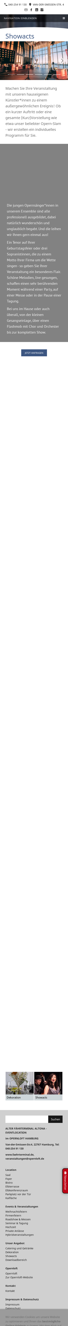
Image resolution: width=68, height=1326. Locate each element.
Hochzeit (10, 1227)
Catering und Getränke (19, 1248)
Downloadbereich (16, 1260)
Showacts (11, 1256)
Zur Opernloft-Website (19, 1277)
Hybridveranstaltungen (19, 1234)
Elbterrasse (12, 1186)
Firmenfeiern (13, 1215)
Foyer (8, 1179)
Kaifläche (11, 1198)
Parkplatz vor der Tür (18, 1194)
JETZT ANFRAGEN (34, 352)
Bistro (9, 1182)
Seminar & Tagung (16, 1223)
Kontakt (10, 1291)
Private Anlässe (14, 1231)
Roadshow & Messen (18, 1219)
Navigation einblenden (20, 18)
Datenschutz (13, 1308)
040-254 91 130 (15, 4)
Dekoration (12, 1252)
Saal (8, 1175)
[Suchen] (26, 1119)
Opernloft (11, 1273)
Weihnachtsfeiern (16, 1211)
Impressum (12, 1304)
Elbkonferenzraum (16, 1190)
